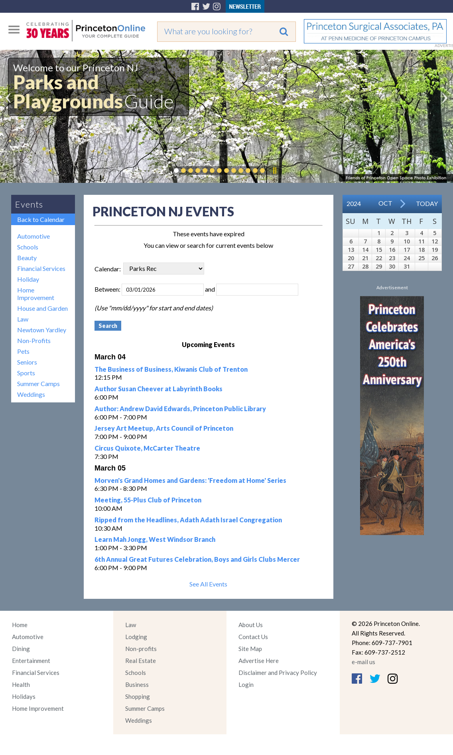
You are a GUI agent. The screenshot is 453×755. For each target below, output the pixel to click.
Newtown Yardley (41, 329)
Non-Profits (34, 340)
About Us (250, 624)
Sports (26, 373)
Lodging (136, 636)
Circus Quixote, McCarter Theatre (147, 448)
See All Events (208, 584)
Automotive (33, 236)
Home (20, 624)
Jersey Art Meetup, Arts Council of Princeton (164, 428)
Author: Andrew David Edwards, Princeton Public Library (180, 408)
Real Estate (140, 660)
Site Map (250, 648)
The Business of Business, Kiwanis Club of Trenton (171, 369)
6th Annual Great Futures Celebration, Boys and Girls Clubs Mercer (197, 559)
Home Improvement (35, 293)
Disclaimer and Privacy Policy (277, 672)
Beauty (27, 257)
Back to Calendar (41, 219)
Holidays (23, 696)
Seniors (27, 362)
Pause (274, 170)
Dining (21, 648)
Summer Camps (38, 383)
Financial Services (41, 268)
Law (22, 319)
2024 (354, 203)
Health (21, 684)
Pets (23, 351)
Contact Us (253, 636)
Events (29, 204)
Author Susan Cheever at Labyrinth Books (159, 388)
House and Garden (42, 308)
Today (427, 203)
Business (137, 684)
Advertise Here (258, 660)
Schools (27, 247)
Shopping (137, 696)
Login (246, 684)
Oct (385, 203)
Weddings (31, 394)
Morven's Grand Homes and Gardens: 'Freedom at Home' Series (190, 480)
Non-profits (141, 648)
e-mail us (363, 661)
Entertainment (31, 660)
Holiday (28, 279)
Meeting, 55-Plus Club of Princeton (148, 500)
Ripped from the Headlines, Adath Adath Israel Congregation (188, 520)
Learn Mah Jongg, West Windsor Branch (155, 539)
